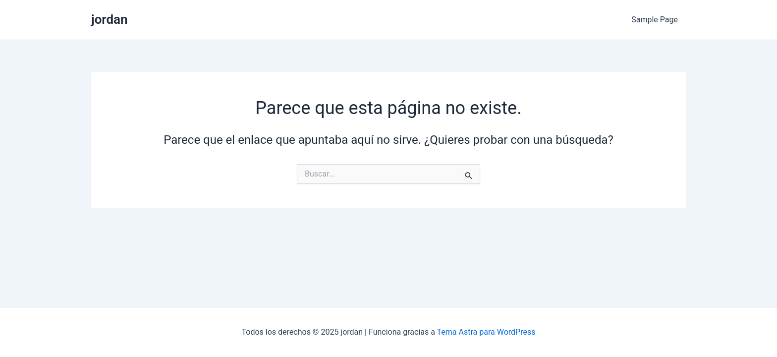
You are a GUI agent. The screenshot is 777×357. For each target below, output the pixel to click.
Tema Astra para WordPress (486, 332)
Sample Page (654, 19)
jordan (109, 19)
